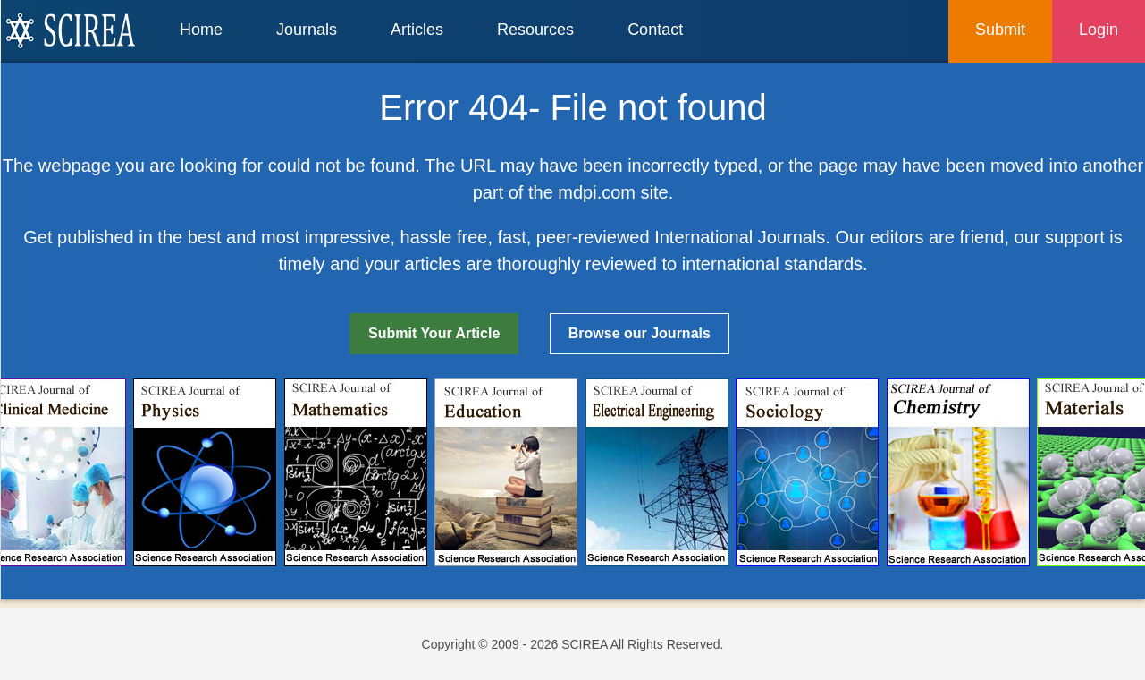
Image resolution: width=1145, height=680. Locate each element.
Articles (417, 29)
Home (201, 29)
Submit (1000, 29)
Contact (655, 29)
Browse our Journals (639, 333)
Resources (535, 29)
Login (1098, 29)
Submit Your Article (434, 333)
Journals (306, 29)
